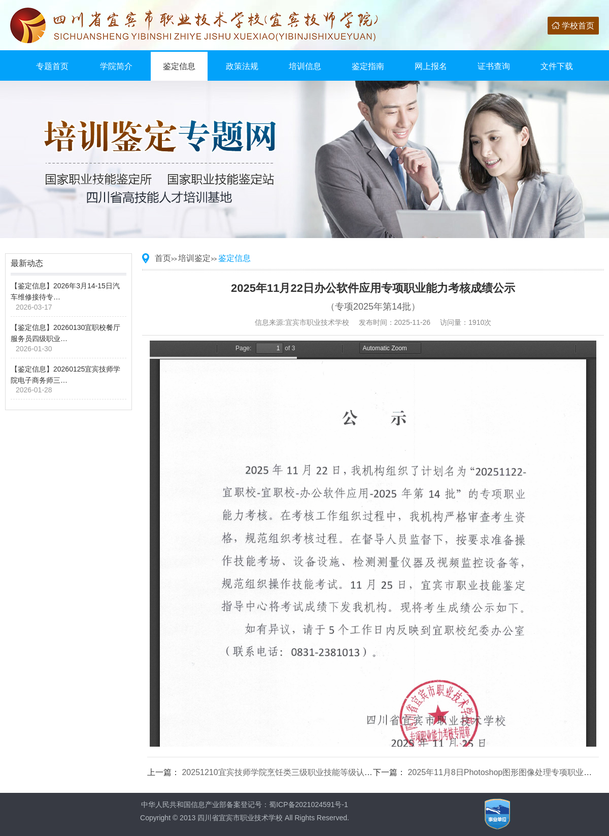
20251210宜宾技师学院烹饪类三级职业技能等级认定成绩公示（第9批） (312, 772)
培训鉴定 (194, 258)
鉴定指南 (368, 66)
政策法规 (242, 66)
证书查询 (494, 66)
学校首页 (578, 25)
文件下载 (556, 66)
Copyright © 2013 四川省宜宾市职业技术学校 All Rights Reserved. (244, 818)
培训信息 (305, 66)
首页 (163, 258)
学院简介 (116, 66)
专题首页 (52, 66)
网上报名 (431, 66)
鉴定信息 (179, 66)
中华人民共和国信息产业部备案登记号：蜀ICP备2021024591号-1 (244, 804)
